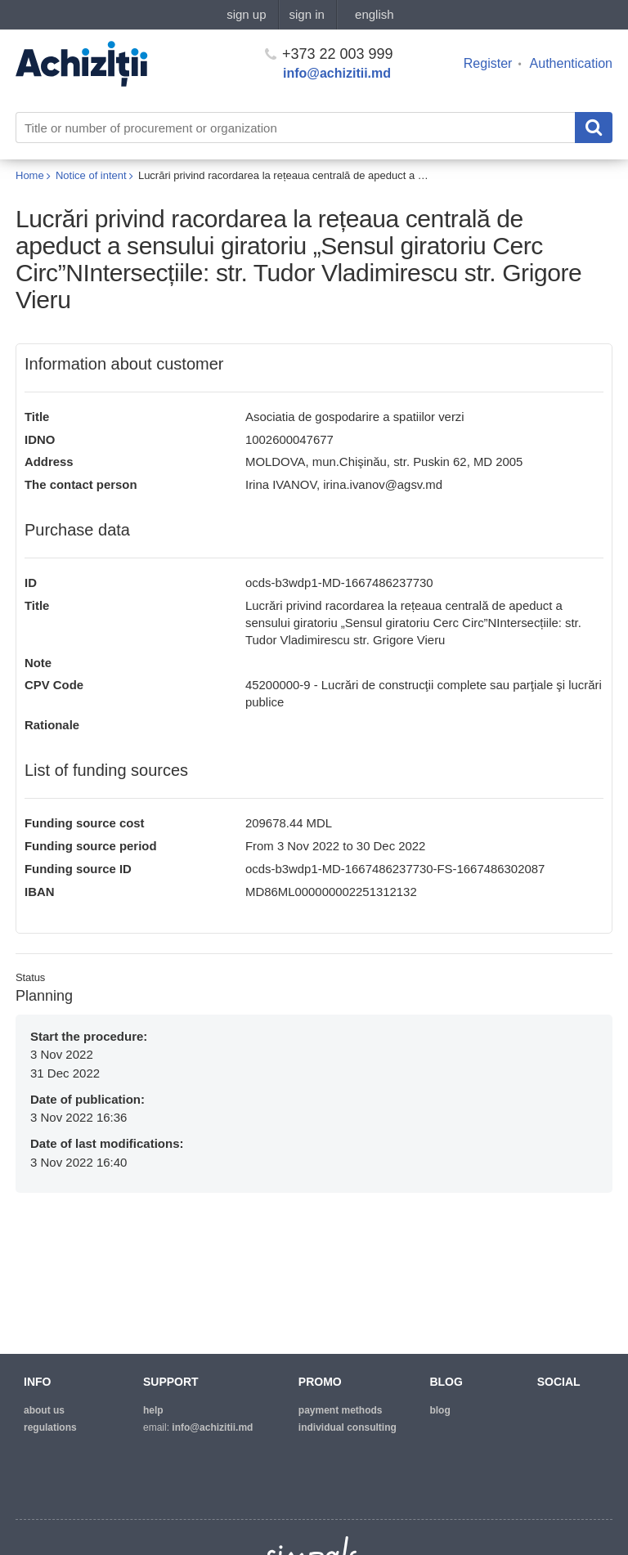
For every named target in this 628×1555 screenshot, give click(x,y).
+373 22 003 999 (329, 54)
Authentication (571, 63)
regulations (50, 1427)
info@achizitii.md (337, 73)
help (153, 1410)
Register (488, 63)
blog (439, 1410)
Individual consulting (347, 1427)
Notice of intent (91, 175)
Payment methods (340, 1410)
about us (44, 1410)
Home (30, 175)
